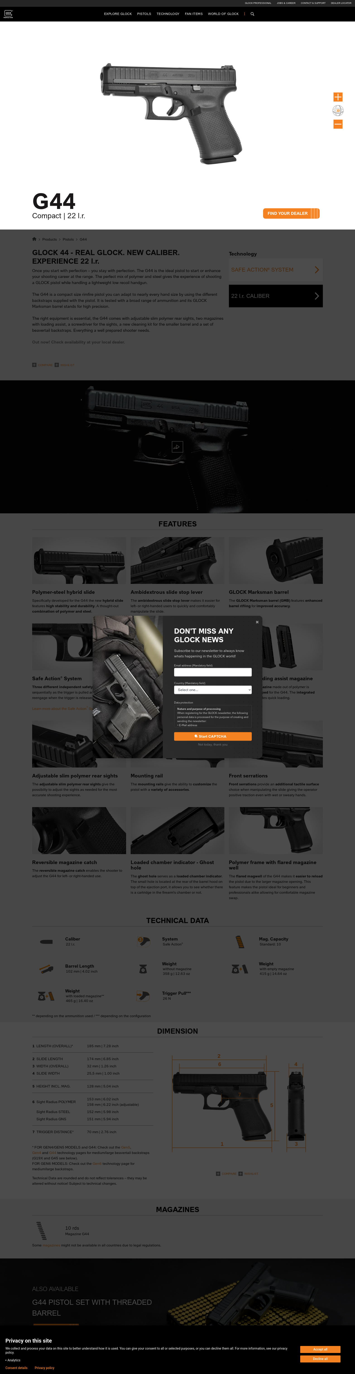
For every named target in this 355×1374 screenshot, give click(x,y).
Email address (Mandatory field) (193, 665)
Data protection (183, 702)
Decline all (320, 1359)
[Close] (257, 622)
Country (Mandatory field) (189, 683)
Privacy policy (44, 1368)
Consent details (16, 1368)
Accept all (320, 1349)
